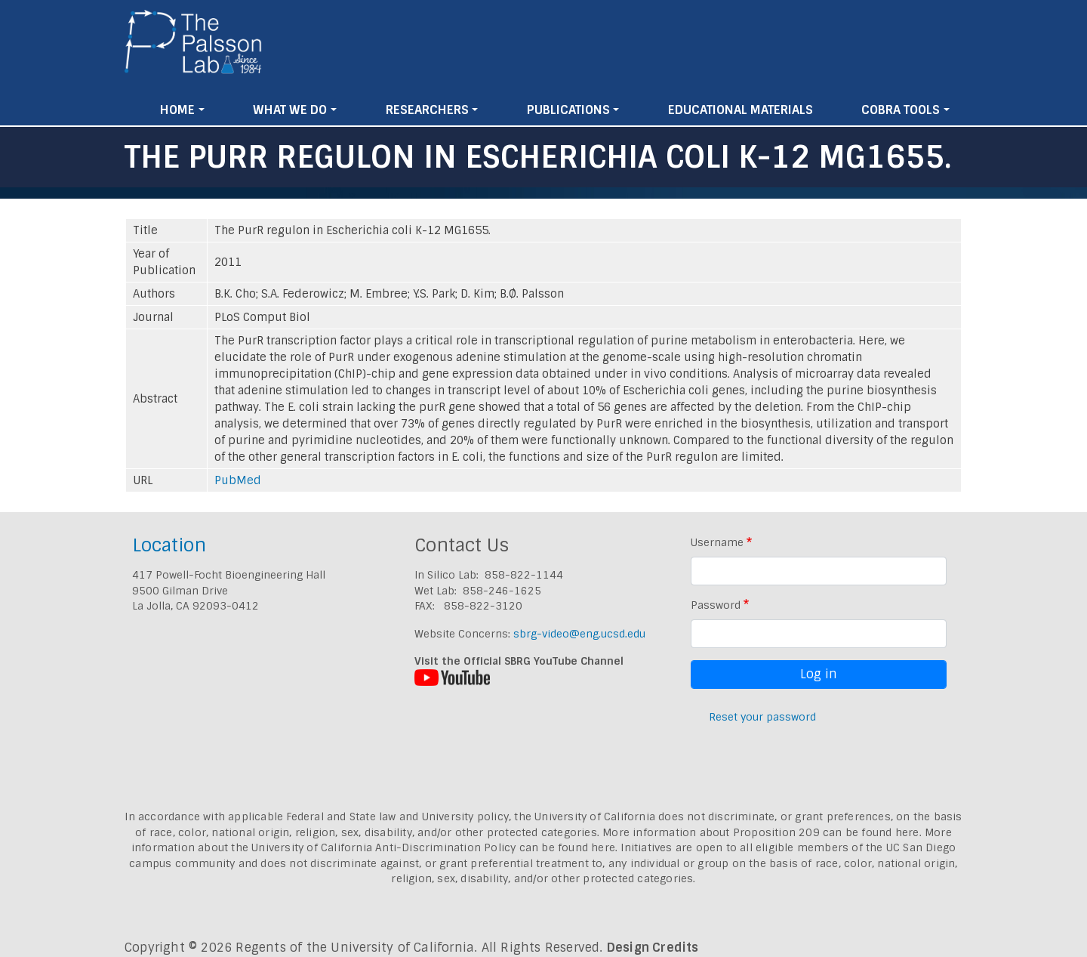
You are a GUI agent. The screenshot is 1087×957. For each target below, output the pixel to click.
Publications (568, 110)
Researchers (427, 110)
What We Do (290, 110)
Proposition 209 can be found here (826, 832)
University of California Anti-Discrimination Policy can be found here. (434, 847)
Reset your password (762, 717)
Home (177, 110)
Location (169, 545)
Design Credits (653, 947)
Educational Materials (740, 110)
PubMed (237, 480)
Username (717, 542)
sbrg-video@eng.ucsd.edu (579, 634)
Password (716, 605)
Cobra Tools (900, 110)
